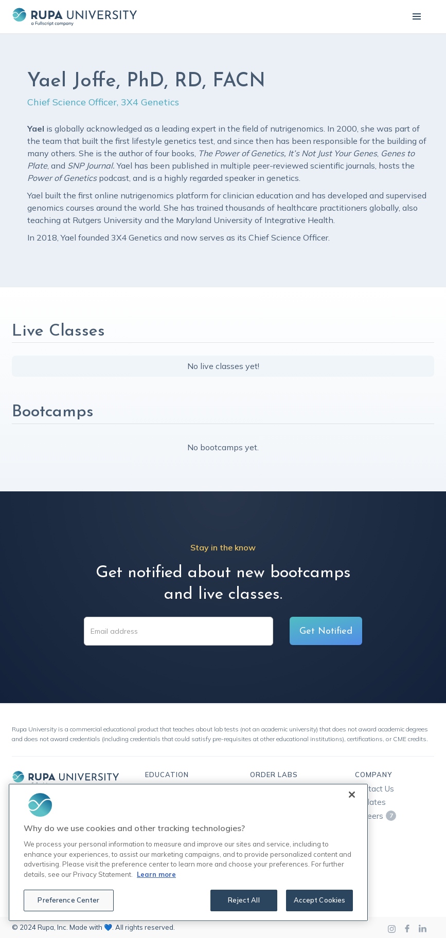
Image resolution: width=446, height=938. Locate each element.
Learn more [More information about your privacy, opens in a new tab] (156, 874)
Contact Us (374, 789)
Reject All (243, 900)
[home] (74, 16)
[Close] (352, 794)
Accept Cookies (320, 900)
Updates (370, 802)
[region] (188, 852)
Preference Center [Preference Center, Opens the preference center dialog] (68, 900)
